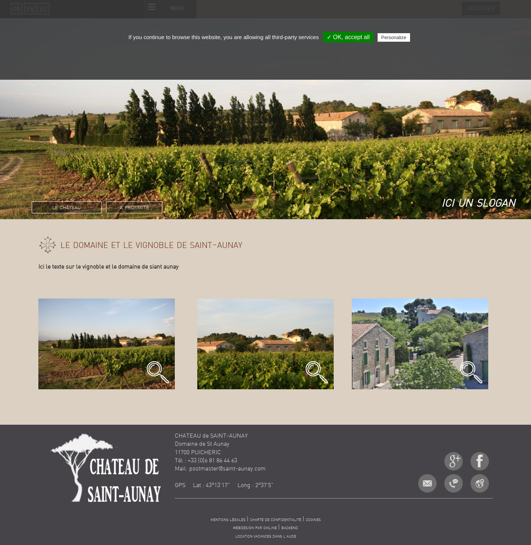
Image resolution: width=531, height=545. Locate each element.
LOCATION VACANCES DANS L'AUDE (265, 536)
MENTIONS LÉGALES (229, 519)
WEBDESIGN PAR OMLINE (255, 527)
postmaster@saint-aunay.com (227, 468)
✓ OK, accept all (348, 37)
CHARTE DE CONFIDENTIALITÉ (276, 519)
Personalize (393, 37)
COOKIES (313, 519)
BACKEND (289, 527)
